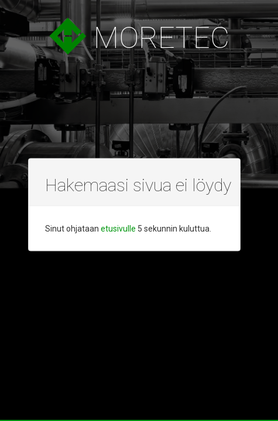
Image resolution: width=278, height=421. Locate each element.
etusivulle (118, 228)
